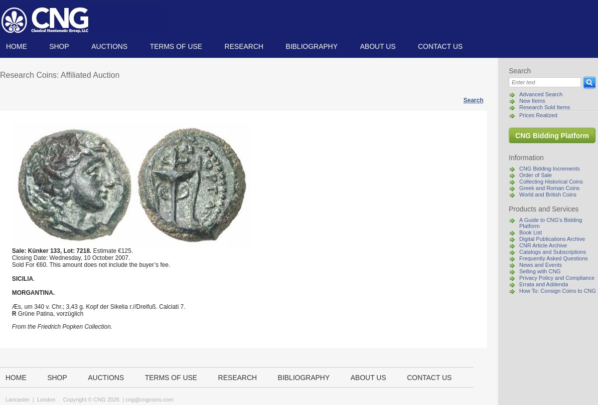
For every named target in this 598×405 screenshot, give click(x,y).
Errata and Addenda (543, 284)
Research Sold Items (544, 107)
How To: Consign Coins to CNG (557, 291)
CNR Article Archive (543, 245)
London (46, 400)
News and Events (540, 265)
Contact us (440, 46)
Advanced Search (541, 94)
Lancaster (17, 400)
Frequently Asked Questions (553, 258)
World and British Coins (548, 195)
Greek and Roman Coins (549, 188)
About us (377, 46)
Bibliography (311, 46)
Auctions (109, 46)
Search (473, 100)
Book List (530, 232)
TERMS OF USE (176, 46)
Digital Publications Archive (552, 239)
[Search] (545, 82)
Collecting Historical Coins (551, 182)
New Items (532, 101)
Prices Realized (538, 115)
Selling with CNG (540, 271)
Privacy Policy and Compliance (557, 278)
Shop (59, 46)
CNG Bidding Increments (549, 169)
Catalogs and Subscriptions (552, 252)
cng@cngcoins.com (149, 400)
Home (16, 46)
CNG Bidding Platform (552, 136)
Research (244, 46)
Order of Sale (535, 175)
